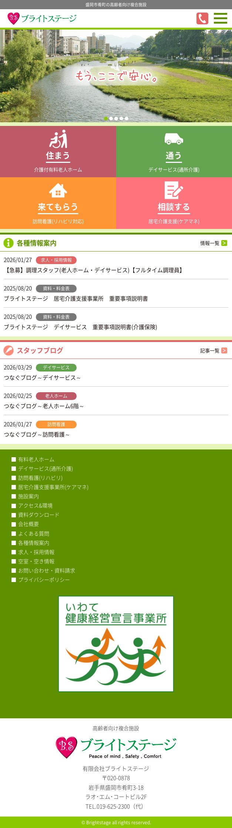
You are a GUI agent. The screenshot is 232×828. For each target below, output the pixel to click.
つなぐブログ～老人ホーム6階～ (44, 406)
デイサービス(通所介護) (45, 468)
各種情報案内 (33, 542)
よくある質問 (33, 533)
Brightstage (98, 822)
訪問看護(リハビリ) (40, 477)
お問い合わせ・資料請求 (46, 570)
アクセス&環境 (35, 505)
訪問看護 (56, 424)
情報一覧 (209, 242)
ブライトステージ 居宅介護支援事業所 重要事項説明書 (76, 298)
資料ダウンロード (39, 514)
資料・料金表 (56, 288)
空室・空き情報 (36, 561)
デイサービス (56, 367)
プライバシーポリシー (44, 579)
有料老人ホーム (36, 459)
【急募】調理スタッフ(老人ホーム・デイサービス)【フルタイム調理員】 (94, 270)
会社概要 (28, 523)
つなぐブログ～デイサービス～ (42, 377)
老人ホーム (56, 396)
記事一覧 (209, 350)
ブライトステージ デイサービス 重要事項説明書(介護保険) (80, 327)
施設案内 (28, 496)
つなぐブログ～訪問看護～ (37, 434)
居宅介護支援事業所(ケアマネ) (53, 486)
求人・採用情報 (56, 260)
